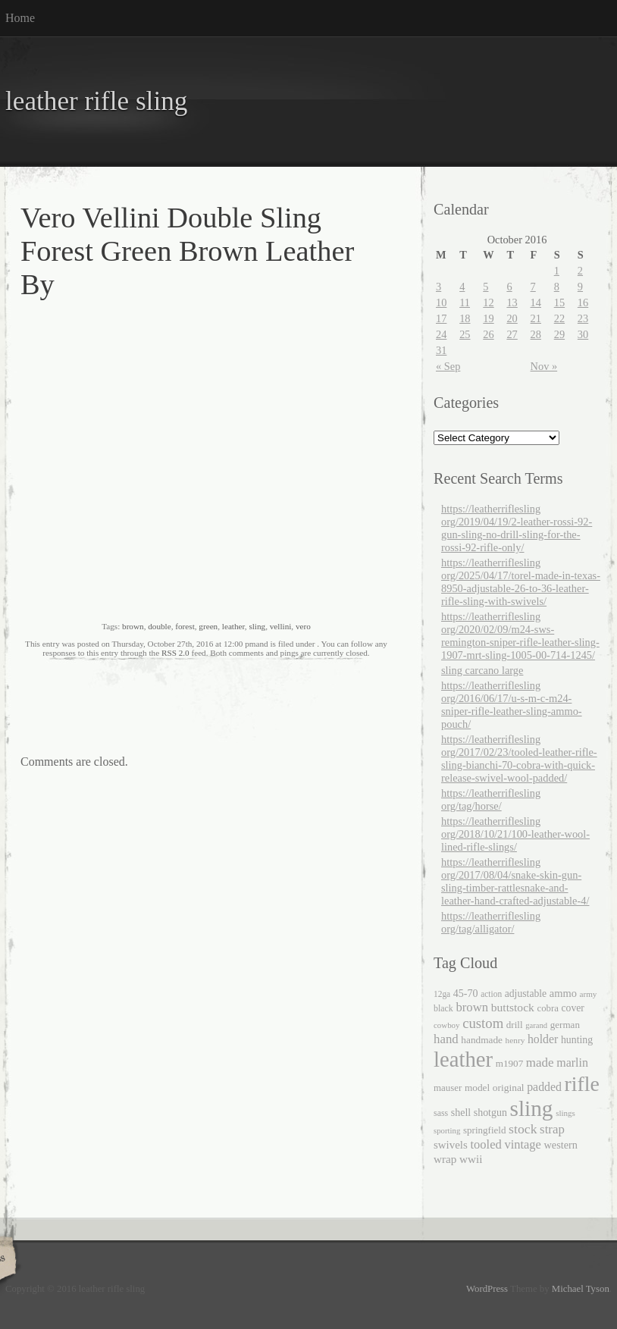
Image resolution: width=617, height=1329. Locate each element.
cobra (547, 1008)
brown (133, 626)
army (588, 993)
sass (441, 1113)
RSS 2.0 (175, 652)
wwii (470, 1158)
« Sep (448, 366)
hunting (577, 1039)
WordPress (487, 1289)
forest (184, 626)
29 (559, 334)
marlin (572, 1062)
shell (461, 1112)
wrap (445, 1158)
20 (511, 318)
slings (565, 1112)
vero (303, 626)
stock (523, 1128)
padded (544, 1086)
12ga (442, 993)
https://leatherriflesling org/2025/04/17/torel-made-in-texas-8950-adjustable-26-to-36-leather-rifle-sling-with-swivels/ (520, 581)
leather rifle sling (96, 101)
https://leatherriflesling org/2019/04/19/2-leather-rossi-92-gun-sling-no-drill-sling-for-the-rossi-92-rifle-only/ (516, 528)
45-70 (465, 993)
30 (583, 334)
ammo (563, 993)
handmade (482, 1039)
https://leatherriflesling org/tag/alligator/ (490, 922)
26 (488, 334)
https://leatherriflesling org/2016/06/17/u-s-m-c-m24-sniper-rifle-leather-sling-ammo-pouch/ (511, 704)
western (561, 1145)
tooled (485, 1144)
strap (552, 1129)
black (443, 1008)
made (540, 1062)
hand (446, 1039)
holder (543, 1039)
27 (511, 334)
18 (464, 318)
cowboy (447, 1025)
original (509, 1087)
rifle (582, 1083)
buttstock (512, 1007)
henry (515, 1040)
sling (257, 626)
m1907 (510, 1063)
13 (511, 302)
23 (583, 318)
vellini (281, 626)
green (208, 626)
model (477, 1087)
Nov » (544, 366)
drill (514, 1024)
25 (464, 334)
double (159, 626)
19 (488, 318)
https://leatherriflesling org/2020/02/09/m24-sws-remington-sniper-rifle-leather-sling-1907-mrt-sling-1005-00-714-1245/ (520, 635)
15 (559, 302)
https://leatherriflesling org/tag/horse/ (490, 799)
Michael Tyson (580, 1289)
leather (233, 626)
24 (441, 334)
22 (559, 318)
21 (536, 318)
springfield (484, 1130)
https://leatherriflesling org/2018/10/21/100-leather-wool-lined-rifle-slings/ (515, 834)
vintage (522, 1144)
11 (464, 302)
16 (583, 302)
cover (573, 1008)
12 (488, 302)
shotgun (490, 1112)
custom (482, 1023)
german (565, 1024)
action (491, 993)
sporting (447, 1130)
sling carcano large (482, 670)
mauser (448, 1087)
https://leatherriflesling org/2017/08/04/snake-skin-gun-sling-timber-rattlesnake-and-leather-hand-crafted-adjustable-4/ (515, 881)
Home (20, 17)
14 (536, 302)
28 (536, 334)
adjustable (526, 993)
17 (441, 318)
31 (441, 350)
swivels (451, 1145)
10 (441, 302)
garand (536, 1025)
